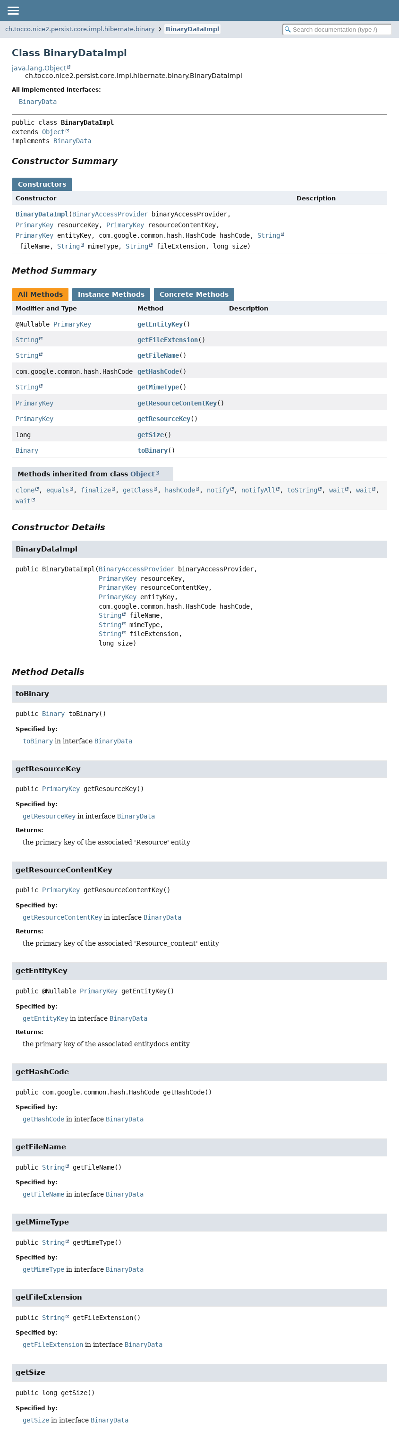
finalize (96, 490)
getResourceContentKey (177, 403)
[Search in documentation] (337, 29)
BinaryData (38, 101)
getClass (138, 490)
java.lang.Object (39, 68)
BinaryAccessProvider (110, 214)
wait (336, 490)
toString (302, 490)
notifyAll (258, 490)
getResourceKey (163, 418)
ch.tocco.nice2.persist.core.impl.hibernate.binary (80, 29)
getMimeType (158, 387)
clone (25, 490)
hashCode (180, 490)
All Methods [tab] (40, 294)
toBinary (152, 450)
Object (53, 132)
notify (218, 490)
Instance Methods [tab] (111, 294)
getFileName (158, 355)
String (268, 235)
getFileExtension (167, 340)
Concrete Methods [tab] (194, 294)
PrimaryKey (34, 225)
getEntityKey (160, 324)
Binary (27, 450)
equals (57, 490)
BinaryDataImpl (192, 29)
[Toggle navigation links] (13, 10)
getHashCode (158, 371)
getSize (150, 435)
